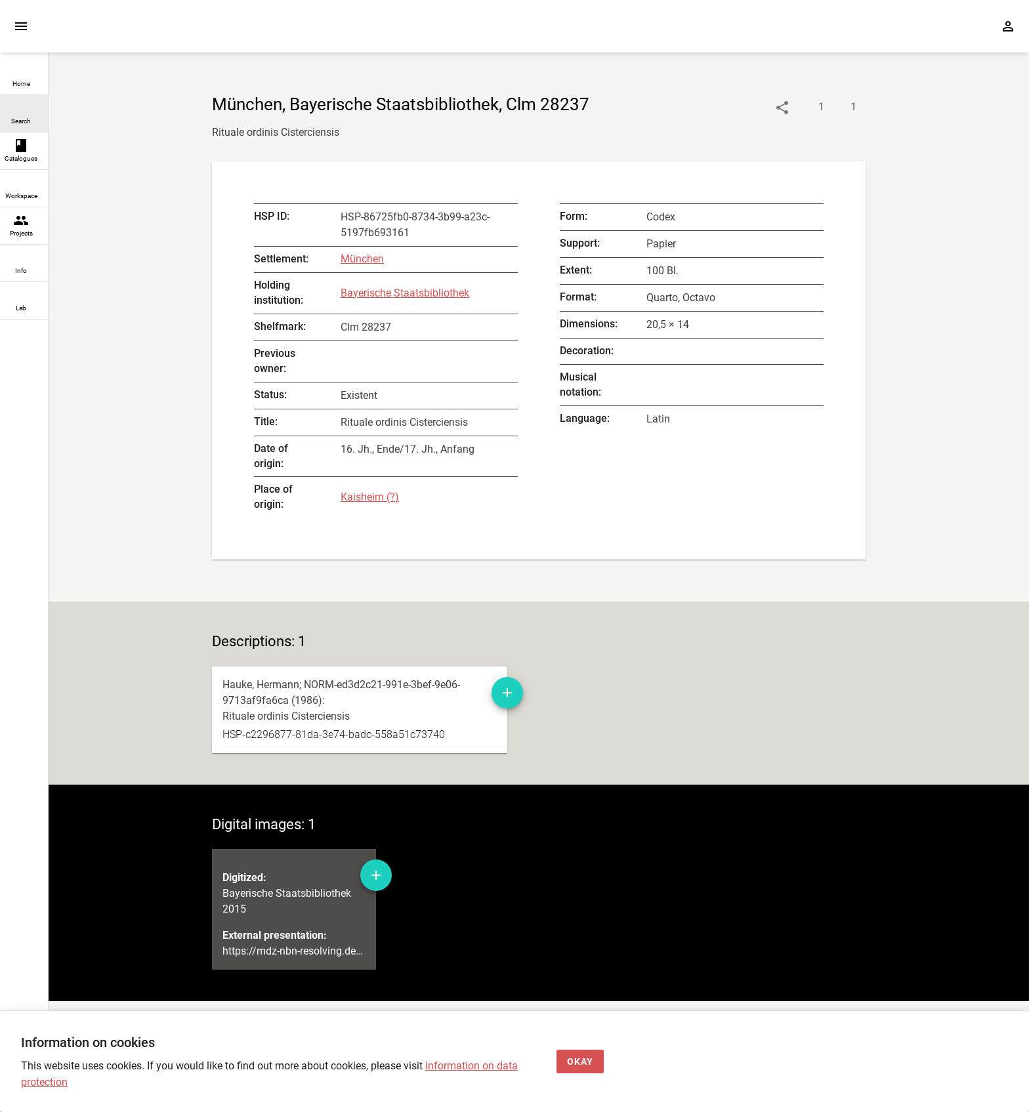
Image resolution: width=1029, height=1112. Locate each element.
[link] (24, 76)
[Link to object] (782, 107)
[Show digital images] (840, 107)
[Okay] (580, 1062)
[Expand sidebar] (21, 26)
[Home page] (123, 32)
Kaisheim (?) (370, 497)
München (362, 259)
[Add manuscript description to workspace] (507, 693)
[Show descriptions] (808, 107)
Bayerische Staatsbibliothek (405, 293)
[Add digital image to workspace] (376, 875)
